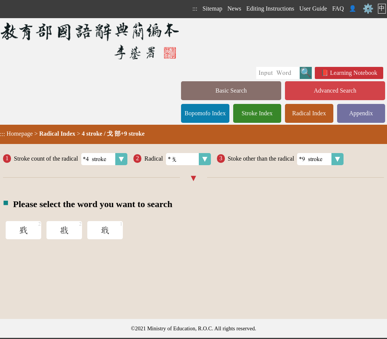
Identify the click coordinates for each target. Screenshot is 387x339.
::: (194, 8)
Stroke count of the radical (71, 159)
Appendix (361, 113)
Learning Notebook (353, 73)
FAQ (338, 8)
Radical (177, 159)
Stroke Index (256, 113)
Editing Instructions (270, 8)
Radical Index (309, 113)
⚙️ (368, 9)
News (234, 8)
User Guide (313, 8)
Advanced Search (335, 90)
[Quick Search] (278, 73)
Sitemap (212, 8)
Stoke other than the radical (286, 159)
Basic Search (231, 90)
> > (72, 133)
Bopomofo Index (205, 113)
